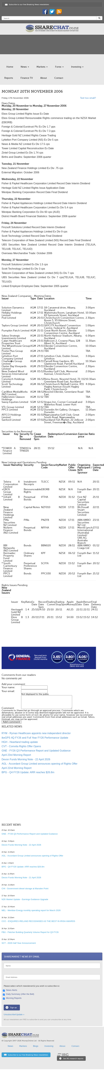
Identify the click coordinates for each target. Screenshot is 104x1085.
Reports (8, 78)
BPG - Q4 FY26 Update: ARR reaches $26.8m (28, 772)
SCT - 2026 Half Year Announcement (19, 943)
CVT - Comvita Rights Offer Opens (21, 746)
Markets (42, 67)
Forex (59, 67)
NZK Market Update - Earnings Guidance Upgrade (25, 899)
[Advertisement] (46, 639)
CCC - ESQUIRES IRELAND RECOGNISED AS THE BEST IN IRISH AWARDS (38, 921)
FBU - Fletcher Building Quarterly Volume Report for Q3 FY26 (30, 932)
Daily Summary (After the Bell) (19, 994)
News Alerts (10, 990)
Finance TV (27, 78)
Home (9, 67)
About (43, 78)
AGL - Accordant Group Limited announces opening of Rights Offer (39, 763)
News (25, 67)
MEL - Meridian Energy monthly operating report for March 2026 (31, 910)
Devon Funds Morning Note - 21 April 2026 (21, 877)
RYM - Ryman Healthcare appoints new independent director (36, 733)
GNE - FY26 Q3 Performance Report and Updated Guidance (36, 750)
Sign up (13, 1007)
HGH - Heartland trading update (20, 742)
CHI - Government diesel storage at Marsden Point (25, 888)
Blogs (35, 1046)
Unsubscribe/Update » (14, 1014)
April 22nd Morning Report (17, 768)
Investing (77, 67)
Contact (58, 78)
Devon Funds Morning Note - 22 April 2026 (26, 759)
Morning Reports (12, 998)
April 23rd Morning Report (16, 755)
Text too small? (88, 98)
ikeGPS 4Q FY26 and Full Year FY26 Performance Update (35, 737)
